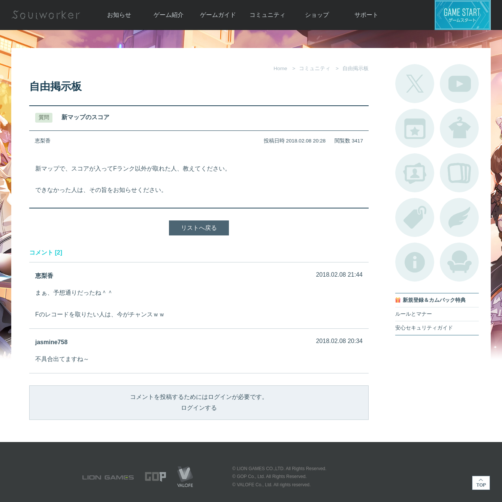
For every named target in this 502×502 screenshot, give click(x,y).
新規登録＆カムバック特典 (434, 300)
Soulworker (45, 15)
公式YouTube (459, 83)
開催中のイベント (414, 128)
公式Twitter (414, 83)
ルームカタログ (459, 262)
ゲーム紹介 (169, 15)
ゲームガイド (218, 15)
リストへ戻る (199, 228)
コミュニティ (267, 15)
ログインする (199, 408)
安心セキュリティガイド (424, 328)
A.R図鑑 (459, 172)
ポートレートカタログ (414, 172)
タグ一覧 (414, 217)
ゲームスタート (463, 15)
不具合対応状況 (414, 262)
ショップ (317, 15)
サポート (366, 15)
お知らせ (119, 15)
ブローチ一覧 (459, 217)
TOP (481, 483)
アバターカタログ (459, 128)
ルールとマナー (413, 314)
